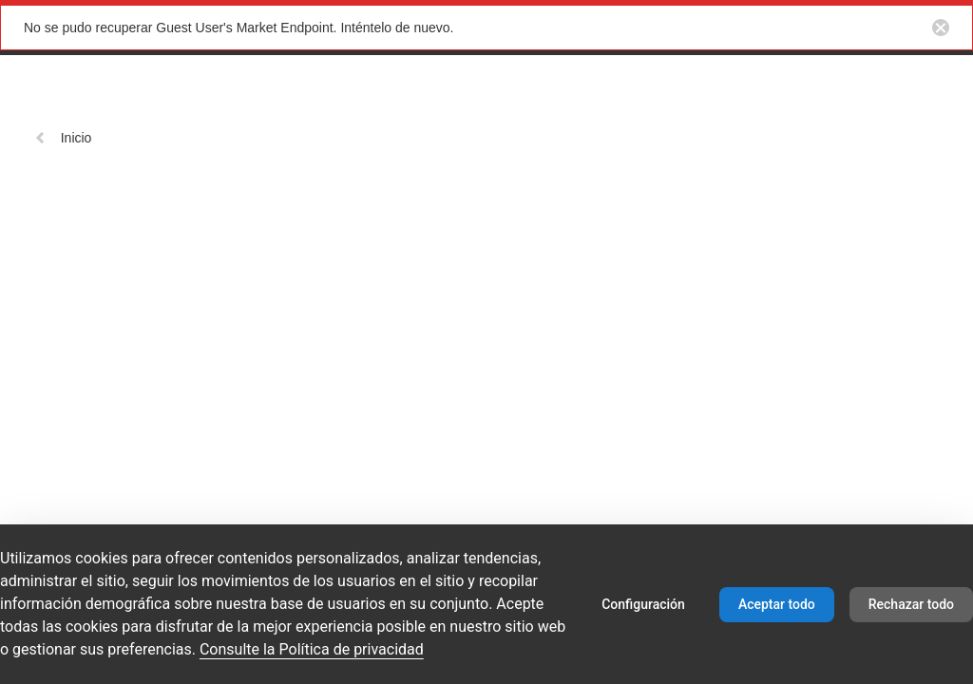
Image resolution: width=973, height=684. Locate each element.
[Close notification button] (941, 28)
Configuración (643, 604)
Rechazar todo (911, 604)
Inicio (63, 137)
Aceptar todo (776, 604)
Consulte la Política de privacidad (312, 649)
